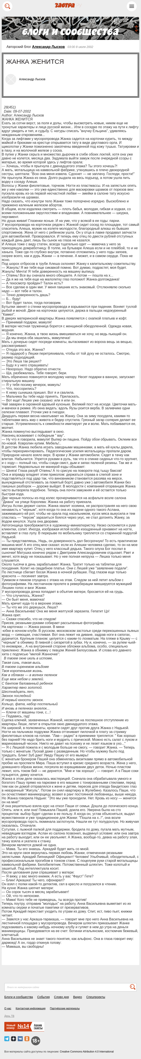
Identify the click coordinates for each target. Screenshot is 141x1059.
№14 (23, 1026)
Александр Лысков (48, 47)
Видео (77, 997)
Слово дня (61, 997)
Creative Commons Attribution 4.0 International (87, 1051)
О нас (7, 1008)
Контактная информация (30, 1008)
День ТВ (9, 1016)
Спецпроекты (95, 997)
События (43, 997)
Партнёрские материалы (65, 1008)
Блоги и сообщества (18, 997)
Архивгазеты (38, 1026)
